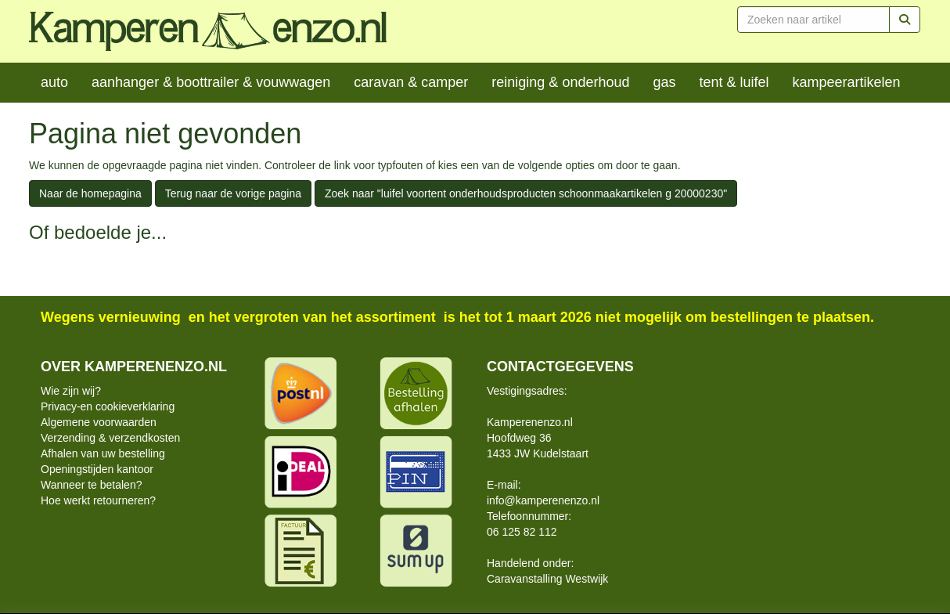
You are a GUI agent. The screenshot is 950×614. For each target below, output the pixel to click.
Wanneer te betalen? (91, 485)
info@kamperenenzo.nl (543, 500)
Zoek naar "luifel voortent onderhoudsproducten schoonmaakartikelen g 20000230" (526, 193)
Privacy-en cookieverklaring (108, 406)
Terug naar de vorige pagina (233, 193)
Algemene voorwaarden (99, 422)
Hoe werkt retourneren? (98, 500)
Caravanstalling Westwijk (547, 578)
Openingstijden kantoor (97, 469)
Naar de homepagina (90, 193)
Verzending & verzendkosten (110, 438)
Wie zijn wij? (71, 391)
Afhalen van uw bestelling (103, 453)
